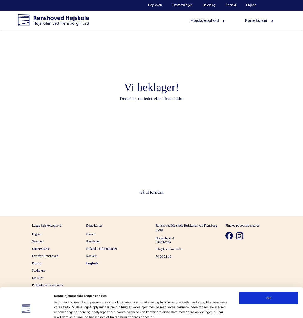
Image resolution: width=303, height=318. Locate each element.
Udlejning (209, 5)
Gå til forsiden (151, 192)
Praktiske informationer (101, 248)
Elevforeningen (182, 5)
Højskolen (155, 5)
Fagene (36, 234)
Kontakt (231, 5)
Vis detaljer (214, 310)
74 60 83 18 (163, 256)
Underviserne (41, 248)
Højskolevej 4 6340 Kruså (165, 240)
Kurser (90, 234)
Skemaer (37, 241)
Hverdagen (93, 241)
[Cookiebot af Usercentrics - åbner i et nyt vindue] (27, 310)
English (251, 5)
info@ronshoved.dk (169, 249)
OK (268, 274)
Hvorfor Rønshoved (45, 256)
